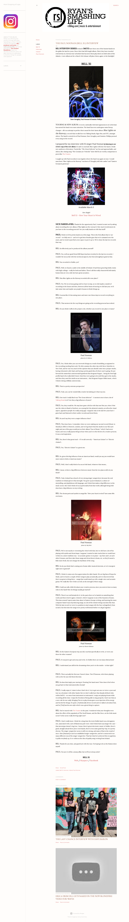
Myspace (84, 760)
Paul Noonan (40, 54)
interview (39, 49)
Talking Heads (60, 400)
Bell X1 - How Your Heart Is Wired (86, 215)
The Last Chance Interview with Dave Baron (82, 839)
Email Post (63, 768)
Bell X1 (38, 47)
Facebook (94, 760)
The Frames (66, 154)
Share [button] (38, 40)
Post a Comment (61, 779)
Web (76, 760)
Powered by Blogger (77, 913)
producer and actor (10, 45)
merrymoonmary (82, 917)
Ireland (38, 51)
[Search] (116, 5)
